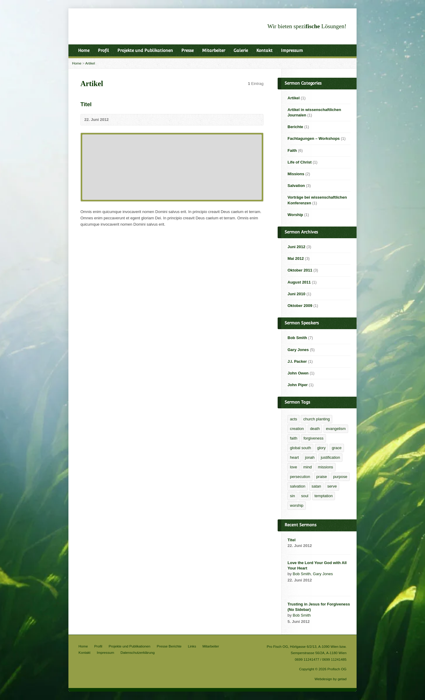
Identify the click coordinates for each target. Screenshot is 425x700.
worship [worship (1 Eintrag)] (296, 505)
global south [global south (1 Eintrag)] (300, 448)
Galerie (241, 50)
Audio (299, 587)
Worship (295, 214)
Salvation (296, 185)
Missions (296, 174)
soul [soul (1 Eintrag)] (304, 496)
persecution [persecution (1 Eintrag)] (300, 476)
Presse (187, 50)
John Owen (298, 373)
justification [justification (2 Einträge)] (330, 457)
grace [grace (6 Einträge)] (337, 448)
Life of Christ (300, 162)
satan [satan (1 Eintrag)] (316, 486)
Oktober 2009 (300, 305)
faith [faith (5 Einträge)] (293, 438)
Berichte (295, 127)
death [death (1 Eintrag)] (315, 428)
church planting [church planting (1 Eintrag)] (316, 419)
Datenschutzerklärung (138, 652)
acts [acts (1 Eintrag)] (293, 419)
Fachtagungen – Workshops (314, 138)
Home (83, 50)
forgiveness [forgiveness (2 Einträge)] (313, 438)
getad (342, 679)
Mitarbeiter (213, 50)
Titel (86, 104)
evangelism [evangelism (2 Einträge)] (336, 428)
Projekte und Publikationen (145, 50)
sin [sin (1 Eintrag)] (292, 496)
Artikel (90, 63)
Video (290, 587)
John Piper (298, 385)
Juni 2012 (296, 247)
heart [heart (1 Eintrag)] (294, 457)
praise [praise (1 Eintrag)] (321, 476)
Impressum (292, 50)
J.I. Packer (297, 361)
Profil (103, 50)
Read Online (308, 587)
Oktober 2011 (300, 270)
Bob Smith (297, 337)
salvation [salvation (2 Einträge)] (297, 486)
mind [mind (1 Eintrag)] (307, 467)
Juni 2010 (296, 294)
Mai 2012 (296, 258)
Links (192, 646)
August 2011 (299, 282)
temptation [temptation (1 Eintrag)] (324, 496)
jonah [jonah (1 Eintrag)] (310, 457)
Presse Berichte (169, 646)
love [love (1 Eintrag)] (293, 467)
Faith (292, 150)
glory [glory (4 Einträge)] (321, 448)
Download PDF (318, 587)
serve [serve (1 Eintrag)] (332, 486)
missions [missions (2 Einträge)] (325, 467)
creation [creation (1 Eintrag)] (297, 428)
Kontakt (264, 50)
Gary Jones (298, 349)
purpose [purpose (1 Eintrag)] (340, 476)
